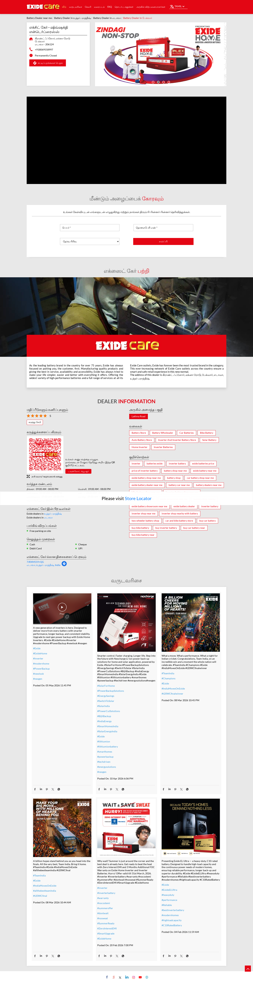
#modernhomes (170, 915)
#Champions (168, 678)
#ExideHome (40, 653)
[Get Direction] (64, 565)
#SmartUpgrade (105, 933)
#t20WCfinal (40, 895)
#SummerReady (105, 923)
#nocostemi (103, 903)
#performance (169, 899)
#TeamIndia (168, 673)
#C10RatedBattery (172, 925)
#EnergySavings (105, 695)
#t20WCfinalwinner (172, 693)
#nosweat (102, 918)
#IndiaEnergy (104, 721)
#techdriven (103, 761)
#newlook (38, 673)
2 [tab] (158, 82)
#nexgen (37, 678)
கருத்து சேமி (35, 422)
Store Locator (138, 498)
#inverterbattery (106, 892)
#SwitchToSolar (105, 700)
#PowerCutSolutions (108, 711)
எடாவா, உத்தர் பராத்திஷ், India (43, 564)
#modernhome (41, 663)
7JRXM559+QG (35, 561)
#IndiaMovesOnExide (173, 688)
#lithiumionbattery (107, 746)
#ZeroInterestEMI (107, 928)
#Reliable (167, 905)
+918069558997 (44, 49)
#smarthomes (104, 751)
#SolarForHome (106, 685)
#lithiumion (103, 741)
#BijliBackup (104, 716)
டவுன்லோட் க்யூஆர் (78, 471)
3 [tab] (163, 82)
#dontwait (102, 913)
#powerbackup (105, 756)
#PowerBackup (41, 668)
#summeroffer (105, 908)
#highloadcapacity (172, 920)
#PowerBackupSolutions (110, 690)
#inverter (38, 658)
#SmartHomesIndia (107, 726)
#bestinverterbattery (173, 910)
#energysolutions (106, 766)
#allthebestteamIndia (44, 890)
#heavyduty (168, 894)
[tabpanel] (160, 54)
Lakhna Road (138, 416)
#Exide (36, 648)
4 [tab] (168, 82)
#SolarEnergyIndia (107, 731)
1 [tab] (153, 82)
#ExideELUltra (169, 889)
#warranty (103, 898)
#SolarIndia (103, 705)
